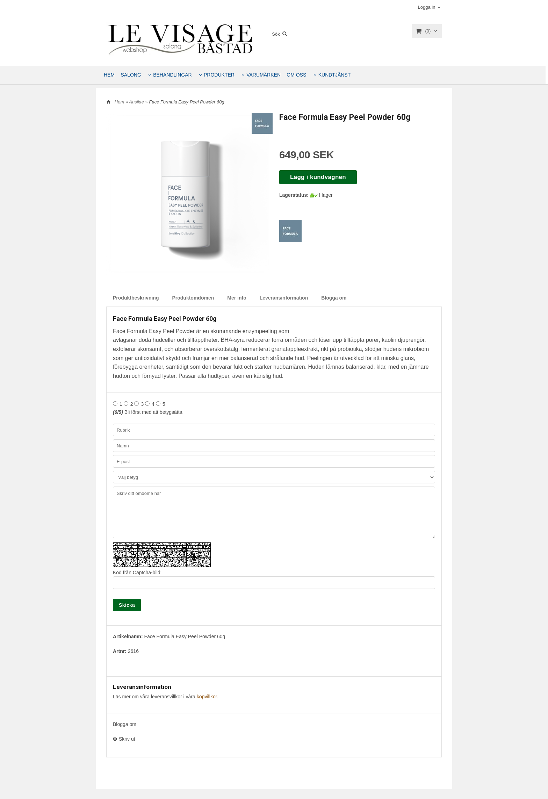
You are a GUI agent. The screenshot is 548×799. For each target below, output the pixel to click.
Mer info (236, 298)
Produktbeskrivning (136, 298)
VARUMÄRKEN (263, 75)
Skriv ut (124, 739)
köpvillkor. (207, 696)
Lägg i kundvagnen (318, 177)
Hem (119, 102)
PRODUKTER (219, 75)
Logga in (426, 7)
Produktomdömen (193, 298)
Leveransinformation (284, 298)
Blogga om (333, 298)
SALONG (131, 75)
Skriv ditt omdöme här (274, 512)
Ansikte (137, 102)
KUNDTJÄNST (334, 75)
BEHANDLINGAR (172, 75)
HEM (109, 75)
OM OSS (296, 75)
